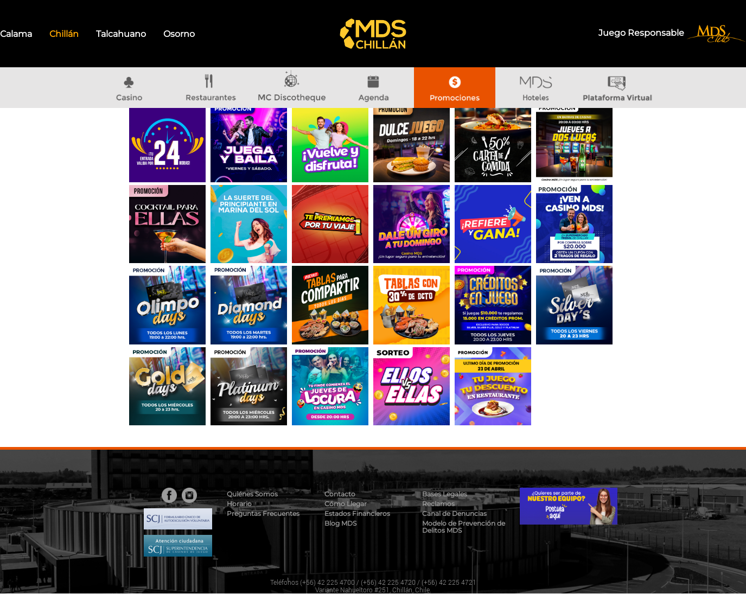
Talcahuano (121, 34)
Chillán (64, 34)
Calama (16, 34)
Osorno (179, 34)
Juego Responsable (642, 33)
